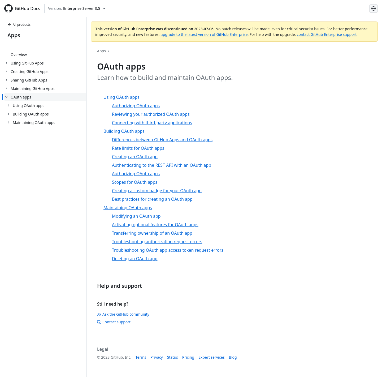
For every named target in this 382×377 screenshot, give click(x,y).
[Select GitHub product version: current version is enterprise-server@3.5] (77, 8)
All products (19, 24)
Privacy (156, 357)
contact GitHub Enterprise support (327, 34)
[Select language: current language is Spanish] (373, 8)
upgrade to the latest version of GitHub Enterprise (204, 34)
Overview (19, 54)
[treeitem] (45, 54)
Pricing (188, 357)
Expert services (211, 357)
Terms (141, 357)
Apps (13, 35)
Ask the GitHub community (123, 314)
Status (172, 357)
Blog (233, 357)
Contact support (114, 321)
